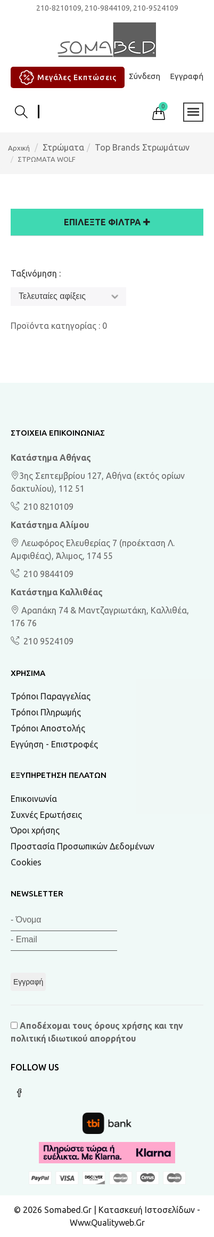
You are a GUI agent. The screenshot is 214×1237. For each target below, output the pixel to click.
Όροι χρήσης (35, 830)
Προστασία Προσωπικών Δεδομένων (82, 846)
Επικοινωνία (34, 798)
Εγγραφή (186, 76)
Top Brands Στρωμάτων (142, 147)
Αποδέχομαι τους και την (97, 1032)
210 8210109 (47, 506)
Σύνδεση (144, 76)
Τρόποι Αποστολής (48, 728)
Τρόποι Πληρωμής (46, 712)
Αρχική (19, 148)
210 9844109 (47, 574)
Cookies (26, 862)
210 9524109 (47, 641)
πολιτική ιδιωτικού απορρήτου (73, 1038)
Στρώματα (63, 147)
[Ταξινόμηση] (68, 296)
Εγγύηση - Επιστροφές (54, 744)
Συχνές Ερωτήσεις (46, 815)
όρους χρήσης (123, 1025)
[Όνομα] (64, 921)
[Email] (64, 941)
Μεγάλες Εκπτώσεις (66, 77)
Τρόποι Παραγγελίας (50, 696)
